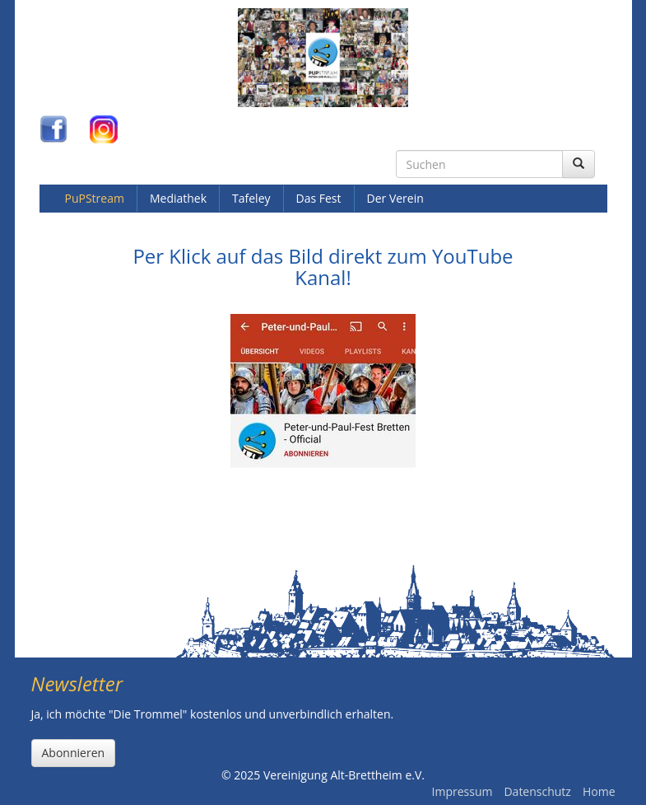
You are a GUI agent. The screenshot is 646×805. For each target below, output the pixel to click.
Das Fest (319, 198)
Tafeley (251, 198)
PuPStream (94, 198)
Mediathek (178, 198)
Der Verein (395, 198)
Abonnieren (73, 753)
